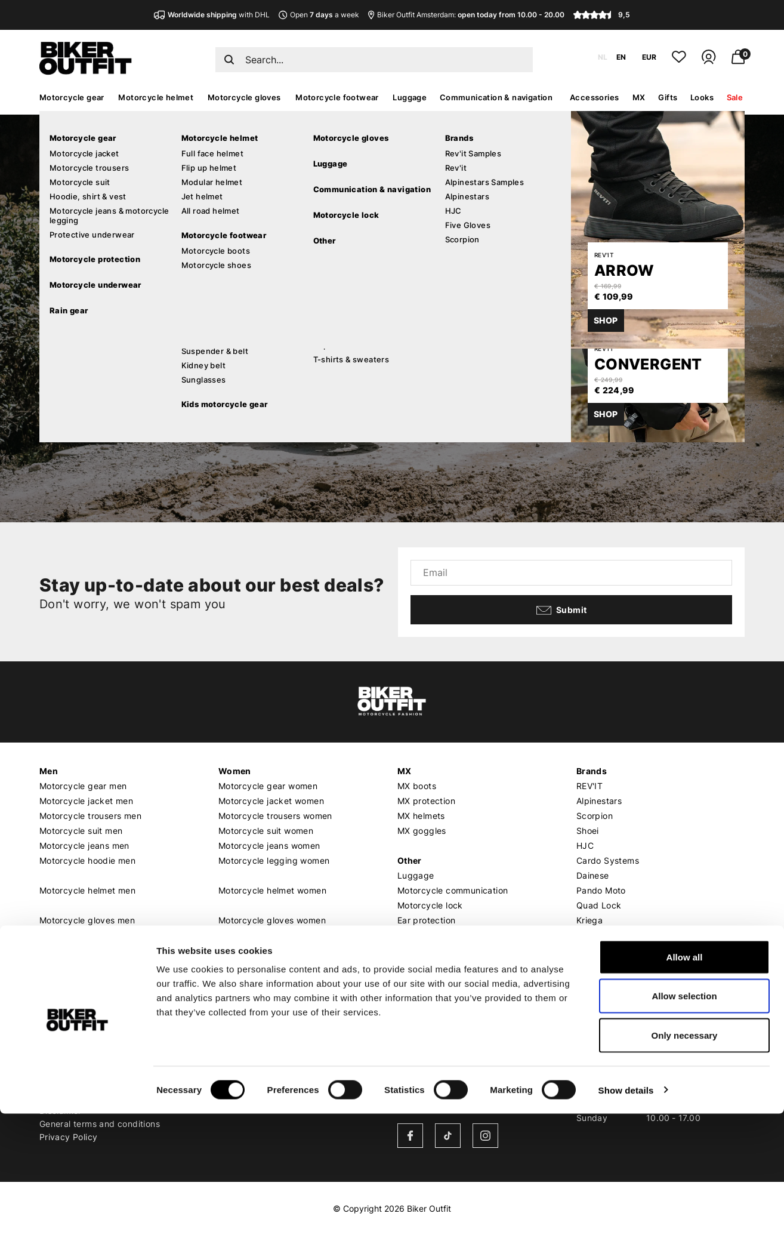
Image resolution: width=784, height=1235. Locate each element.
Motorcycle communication (452, 890)
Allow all (684, 1078)
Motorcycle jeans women (269, 845)
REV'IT (589, 786)
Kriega (589, 920)
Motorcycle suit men (81, 831)
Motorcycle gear (71, 97)
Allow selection (684, 1118)
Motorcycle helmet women (272, 890)
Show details (626, 1211)
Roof (585, 965)
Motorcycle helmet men (87, 890)
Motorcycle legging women (274, 860)
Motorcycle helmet (155, 97)
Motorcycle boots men (85, 950)
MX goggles (421, 831)
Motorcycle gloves (244, 97)
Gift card (416, 965)
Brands (591, 771)
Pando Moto (601, 890)
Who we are (242, 1039)
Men (48, 771)
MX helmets (421, 816)
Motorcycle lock (430, 905)
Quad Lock (599, 905)
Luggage (410, 97)
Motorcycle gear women (267, 786)
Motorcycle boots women (270, 950)
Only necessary (685, 1156)
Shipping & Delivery (80, 1039)
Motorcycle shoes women (270, 965)
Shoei (587, 831)
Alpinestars (599, 801)
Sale (735, 97)
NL (602, 57)
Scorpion (594, 816)
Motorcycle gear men (83, 786)
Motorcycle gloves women (272, 920)
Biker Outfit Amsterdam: (466, 14)
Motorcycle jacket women (271, 801)
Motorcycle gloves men (87, 920)
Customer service (77, 1023)
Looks (702, 97)
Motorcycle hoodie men (87, 860)
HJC (585, 845)
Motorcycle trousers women (275, 816)
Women (234, 771)
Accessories (594, 97)
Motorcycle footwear (337, 97)
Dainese (592, 875)
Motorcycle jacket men (86, 801)
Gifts (667, 97)
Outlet (410, 950)
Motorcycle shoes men (85, 965)
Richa (587, 935)
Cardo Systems (607, 860)
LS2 (584, 950)
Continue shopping (154, 373)
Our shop (417, 1023)
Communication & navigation (496, 97)
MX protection (426, 801)
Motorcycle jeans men (84, 845)
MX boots (416, 786)
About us (237, 1023)
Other (409, 860)
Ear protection (426, 920)
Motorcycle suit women (265, 831)
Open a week (319, 14)
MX (639, 97)
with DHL (212, 14)
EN (621, 57)
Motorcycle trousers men (90, 816)
